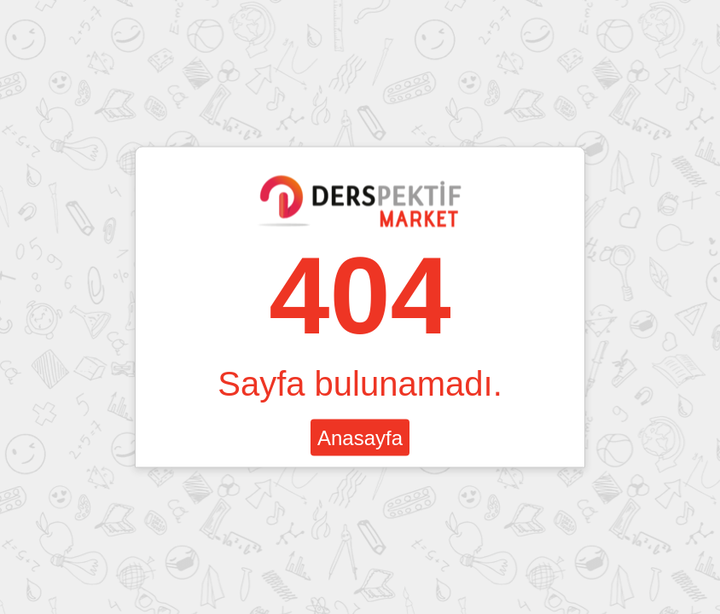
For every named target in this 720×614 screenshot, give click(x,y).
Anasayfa (360, 437)
